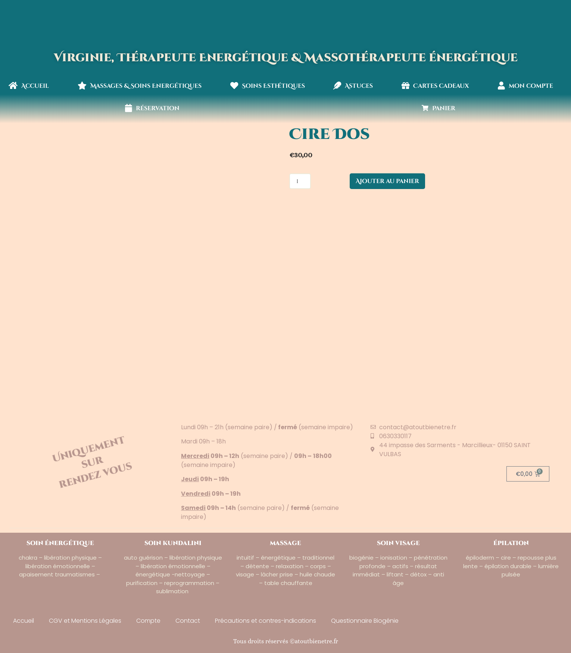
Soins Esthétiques (267, 86)
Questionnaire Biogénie (365, 620)
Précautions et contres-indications (265, 620)
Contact (187, 620)
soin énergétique (60, 543)
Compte (148, 620)
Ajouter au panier (387, 181)
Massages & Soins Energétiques (140, 86)
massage (285, 543)
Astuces (353, 86)
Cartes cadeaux (435, 86)
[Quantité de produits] (300, 181)
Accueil (29, 86)
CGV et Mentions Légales (85, 620)
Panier (438, 108)
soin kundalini (173, 543)
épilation (511, 543)
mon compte (525, 86)
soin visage (398, 543)
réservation (152, 108)
